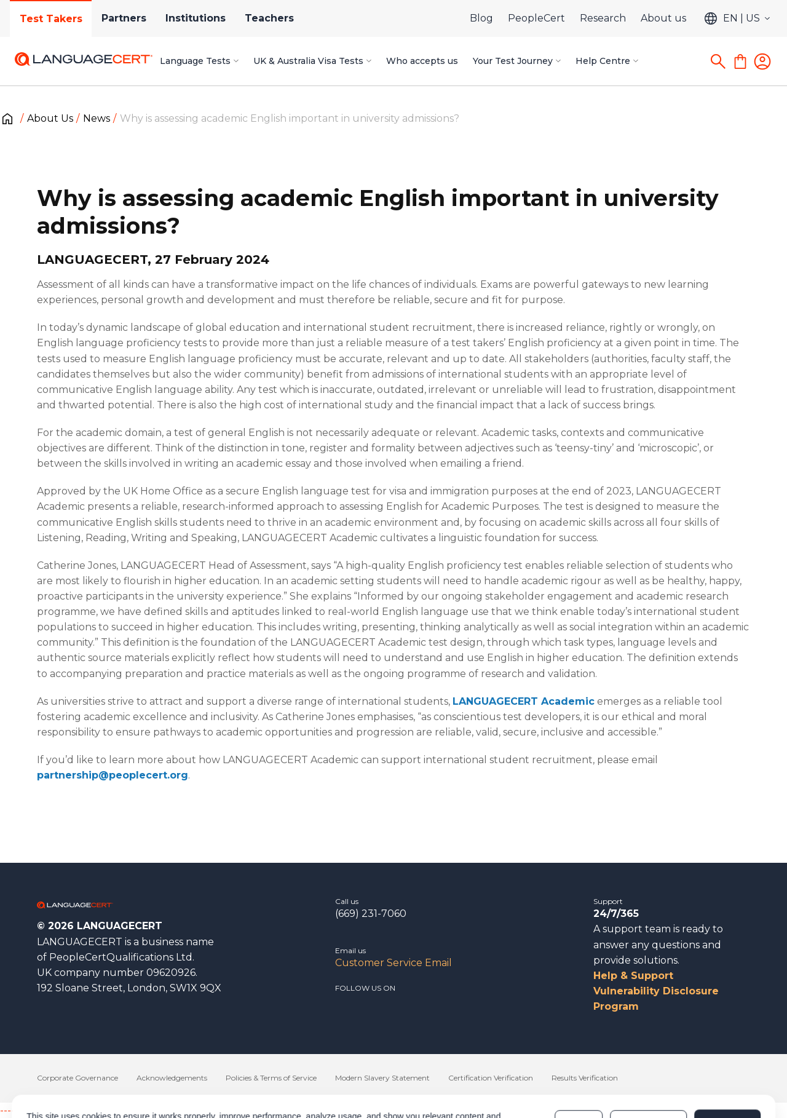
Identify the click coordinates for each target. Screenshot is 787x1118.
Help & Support (633, 975)
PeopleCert (536, 18)
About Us (50, 118)
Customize (648, 1067)
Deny (578, 1067)
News (96, 118)
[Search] (718, 61)
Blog (481, 18)
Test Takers (51, 19)
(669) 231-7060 (370, 913)
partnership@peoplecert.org (112, 775)
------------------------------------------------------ (99, 1110)
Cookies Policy (330, 1074)
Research (603, 18)
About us (663, 18)
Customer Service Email (393, 963)
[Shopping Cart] (740, 61)
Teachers (271, 18)
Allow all (727, 1067)
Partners (124, 18)
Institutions (197, 18)
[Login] (762, 61)
